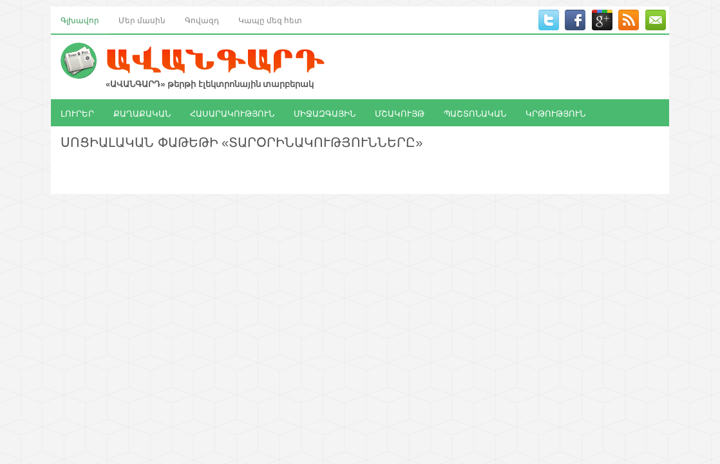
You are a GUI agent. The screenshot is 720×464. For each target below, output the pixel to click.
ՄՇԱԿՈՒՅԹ (399, 112)
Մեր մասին (142, 19)
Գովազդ (202, 19)
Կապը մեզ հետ (270, 19)
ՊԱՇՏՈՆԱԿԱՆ (475, 112)
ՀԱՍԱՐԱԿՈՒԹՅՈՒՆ (232, 112)
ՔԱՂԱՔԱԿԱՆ (142, 112)
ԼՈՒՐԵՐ (77, 112)
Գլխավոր (80, 19)
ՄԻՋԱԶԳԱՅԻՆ (324, 112)
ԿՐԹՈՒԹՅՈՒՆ (555, 112)
